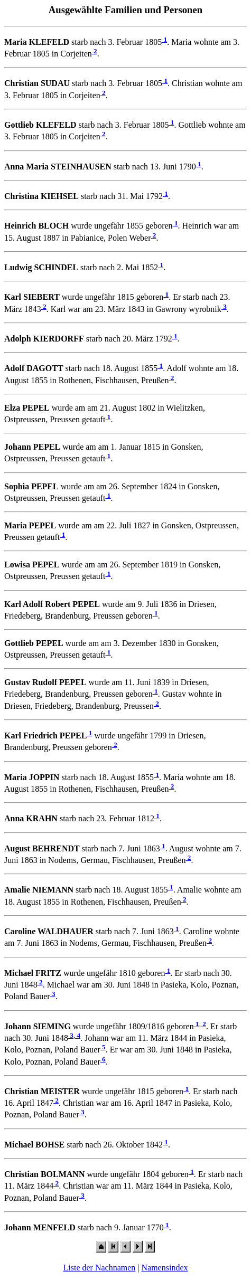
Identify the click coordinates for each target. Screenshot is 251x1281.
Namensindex (165, 1267)
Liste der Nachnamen (99, 1267)
